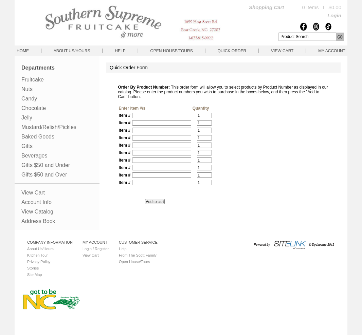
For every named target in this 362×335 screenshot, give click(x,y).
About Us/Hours (72, 51)
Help (120, 51)
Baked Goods (37, 136)
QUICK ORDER (231, 51)
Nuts (27, 89)
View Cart (282, 51)
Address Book (38, 221)
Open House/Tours (171, 51)
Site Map (34, 275)
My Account (331, 51)
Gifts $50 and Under (45, 165)
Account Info (36, 202)
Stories (33, 268)
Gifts (27, 146)
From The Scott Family (138, 255)
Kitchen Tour (37, 255)
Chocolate (33, 108)
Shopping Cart (266, 7)
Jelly (26, 117)
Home (23, 51)
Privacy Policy (38, 262)
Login (334, 15)
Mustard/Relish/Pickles (48, 127)
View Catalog (37, 212)
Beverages (34, 156)
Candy (29, 98)
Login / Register (96, 249)
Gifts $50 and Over (44, 175)
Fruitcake (32, 79)
